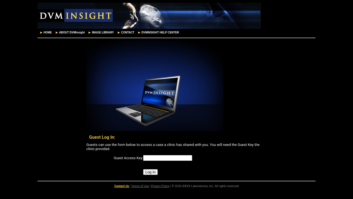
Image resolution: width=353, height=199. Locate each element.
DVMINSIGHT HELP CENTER (158, 32)
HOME (45, 32)
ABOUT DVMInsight (70, 32)
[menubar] (109, 32)
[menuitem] (45, 32)
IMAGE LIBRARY (100, 32)
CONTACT (125, 32)
